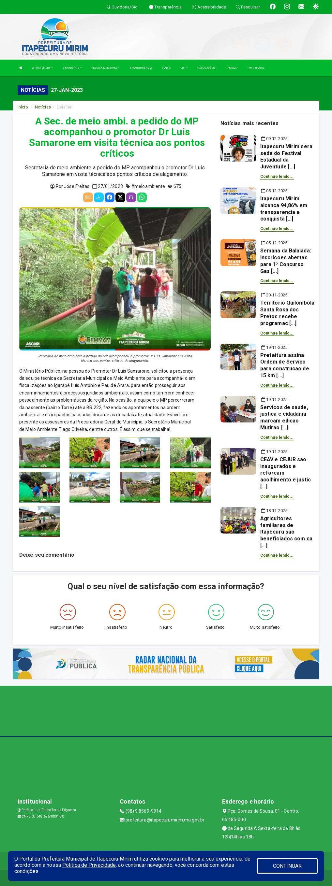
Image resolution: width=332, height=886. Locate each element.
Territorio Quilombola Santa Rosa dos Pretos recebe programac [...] (287, 313)
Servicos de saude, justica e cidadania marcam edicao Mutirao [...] (284, 417)
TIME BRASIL (255, 67)
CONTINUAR (287, 866)
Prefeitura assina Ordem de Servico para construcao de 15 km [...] (284, 365)
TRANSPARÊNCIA (141, 67)
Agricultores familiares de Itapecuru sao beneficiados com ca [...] (286, 532)
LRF (184, 67)
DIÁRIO (166, 67)
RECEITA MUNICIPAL (105, 67)
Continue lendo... (277, 176)
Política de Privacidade (89, 865)
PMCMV (232, 67)
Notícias (43, 107)
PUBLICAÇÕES (207, 67)
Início (23, 107)
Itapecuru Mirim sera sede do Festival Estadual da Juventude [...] (286, 156)
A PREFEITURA (42, 67)
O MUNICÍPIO (72, 67)
